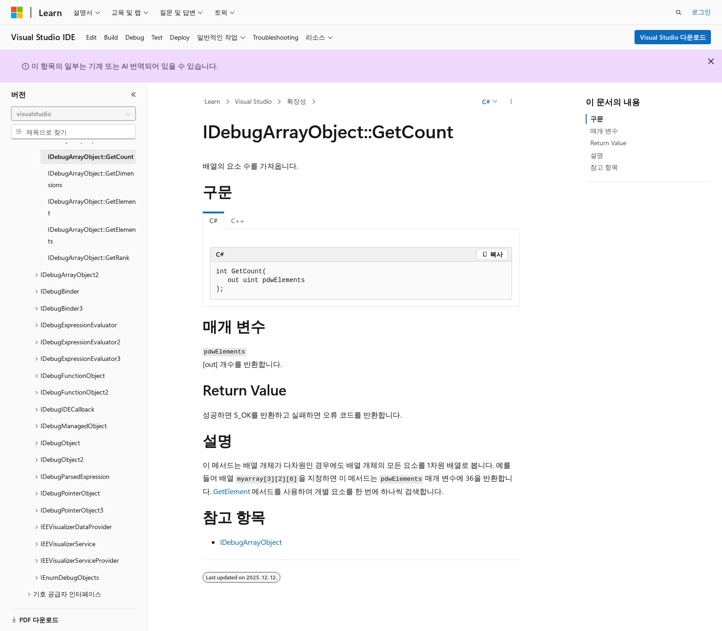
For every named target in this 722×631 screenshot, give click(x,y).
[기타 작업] (511, 101)
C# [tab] (213, 220)
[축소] (133, 94)
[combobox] (73, 113)
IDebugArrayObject (251, 542)
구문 (596, 118)
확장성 (296, 101)
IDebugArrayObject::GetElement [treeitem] (92, 207)
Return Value (608, 142)
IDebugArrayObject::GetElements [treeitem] (92, 235)
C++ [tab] (238, 220)
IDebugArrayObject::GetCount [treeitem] (91, 156)
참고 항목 (604, 167)
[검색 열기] (679, 12)
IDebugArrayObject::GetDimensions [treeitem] (91, 179)
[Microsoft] (17, 12)
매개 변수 (604, 130)
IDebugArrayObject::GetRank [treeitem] (88, 257)
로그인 (701, 11)
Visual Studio (253, 101)
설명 (596, 155)
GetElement (231, 491)
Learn (212, 101)
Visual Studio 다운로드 (673, 37)
